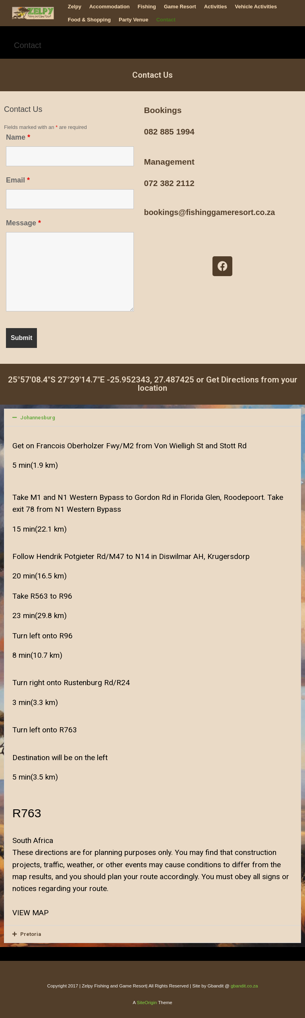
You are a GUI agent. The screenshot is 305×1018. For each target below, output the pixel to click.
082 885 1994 (169, 131)
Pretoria (30, 934)
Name (18, 137)
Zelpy (74, 7)
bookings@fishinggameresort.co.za (209, 212)
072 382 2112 (169, 183)
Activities (215, 7)
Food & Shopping (89, 20)
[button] (152, 417)
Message (23, 223)
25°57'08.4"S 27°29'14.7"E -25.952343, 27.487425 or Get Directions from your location (152, 384)
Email (18, 180)
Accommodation (109, 7)
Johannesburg (37, 418)
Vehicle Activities (256, 7)
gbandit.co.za (244, 985)
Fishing (147, 7)
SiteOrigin (147, 1002)
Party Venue (133, 20)
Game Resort (180, 7)
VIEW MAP (30, 912)
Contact (165, 20)
